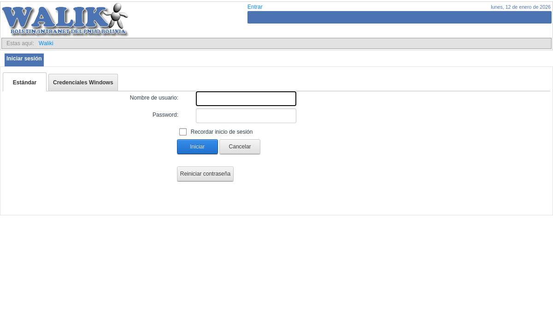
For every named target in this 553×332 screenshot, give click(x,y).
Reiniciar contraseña (205, 174)
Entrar (255, 7)
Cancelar (240, 146)
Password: (165, 115)
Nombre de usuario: (154, 98)
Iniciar (197, 146)
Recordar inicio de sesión (222, 132)
